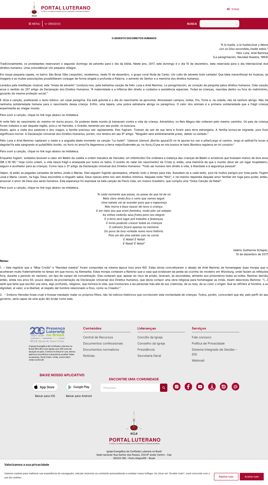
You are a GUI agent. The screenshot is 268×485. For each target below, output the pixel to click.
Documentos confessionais (103, 343)
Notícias (89, 355)
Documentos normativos (101, 349)
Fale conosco (201, 337)
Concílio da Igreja (150, 337)
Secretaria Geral (149, 355)
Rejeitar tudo (226, 476)
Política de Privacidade (208, 343)
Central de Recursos (98, 337)
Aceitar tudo (252, 476)
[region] (134, 472)
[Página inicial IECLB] (34, 9)
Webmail (198, 360)
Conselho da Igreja (151, 343)
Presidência (146, 349)
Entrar (233, 9)
